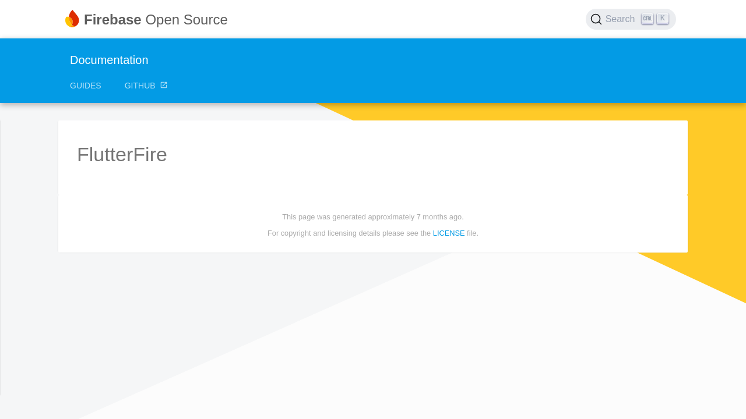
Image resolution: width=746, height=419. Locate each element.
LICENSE (449, 233)
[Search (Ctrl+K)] (631, 19)
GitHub (146, 85)
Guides (85, 85)
